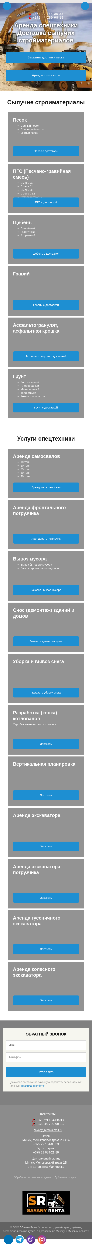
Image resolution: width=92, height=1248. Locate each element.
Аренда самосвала (46, 75)
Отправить (46, 1072)
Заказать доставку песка (46, 57)
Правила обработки (33, 1085)
